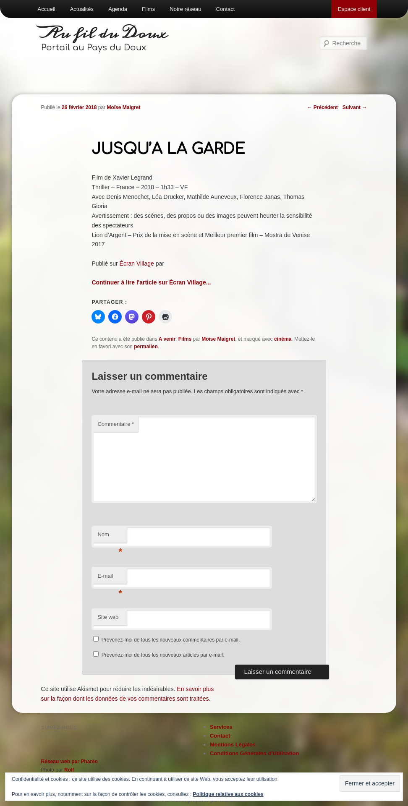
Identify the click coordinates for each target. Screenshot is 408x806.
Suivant (355, 107)
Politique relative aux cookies (228, 794)
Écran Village (137, 263)
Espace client (354, 9)
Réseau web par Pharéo (69, 761)
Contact (225, 9)
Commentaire (115, 424)
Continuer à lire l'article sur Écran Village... (151, 282)
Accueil (46, 9)
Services (221, 727)
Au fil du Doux (104, 33)
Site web (107, 617)
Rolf (69, 770)
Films (148, 9)
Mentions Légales (233, 744)
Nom (109, 537)
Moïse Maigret (123, 107)
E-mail (109, 578)
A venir (167, 339)
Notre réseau (185, 9)
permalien (146, 347)
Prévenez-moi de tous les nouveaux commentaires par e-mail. (171, 640)
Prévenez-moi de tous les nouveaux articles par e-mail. (163, 655)
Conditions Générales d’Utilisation (254, 753)
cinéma (282, 339)
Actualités (82, 9)
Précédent (322, 107)
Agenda (117, 9)
